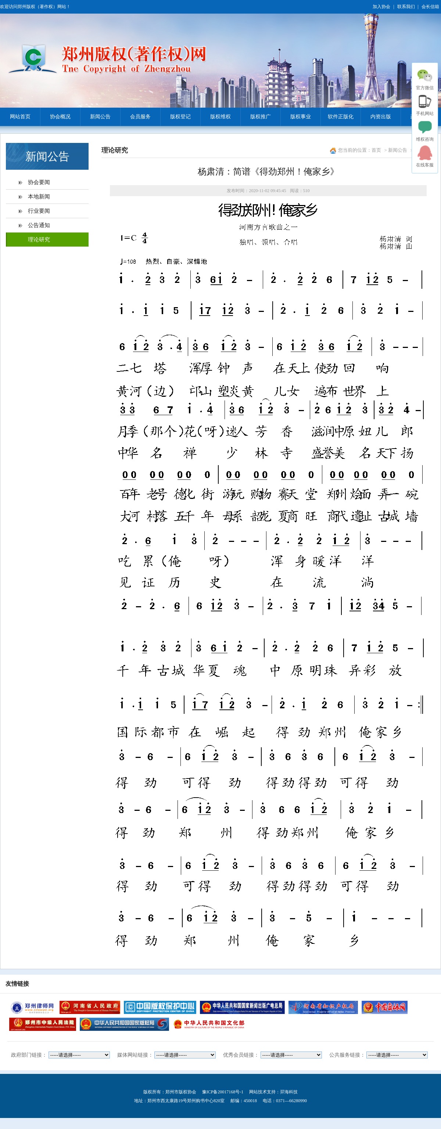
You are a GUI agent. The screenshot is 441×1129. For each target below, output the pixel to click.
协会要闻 (39, 182)
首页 (376, 150)
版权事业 (295, 117)
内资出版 (376, 117)
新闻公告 (95, 117)
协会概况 (55, 117)
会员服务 (135, 117)
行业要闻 (39, 211)
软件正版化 (337, 117)
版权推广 (255, 117)
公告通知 (39, 225)
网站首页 (20, 116)
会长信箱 (430, 6)
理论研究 (39, 239)
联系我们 (406, 6)
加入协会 (381, 6)
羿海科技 (289, 1091)
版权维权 (215, 117)
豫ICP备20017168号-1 (223, 1091)
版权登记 (175, 117)
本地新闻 (39, 196)
